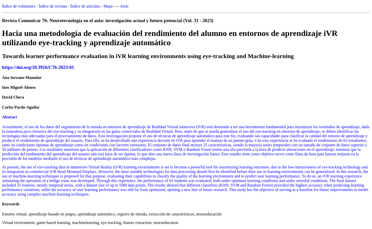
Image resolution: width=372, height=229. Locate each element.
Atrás (124, 6)
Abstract (9, 117)
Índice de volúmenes (18, 6)
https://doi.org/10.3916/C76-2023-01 (38, 67)
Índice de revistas (53, 6)
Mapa (108, 6)
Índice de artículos (85, 6)
